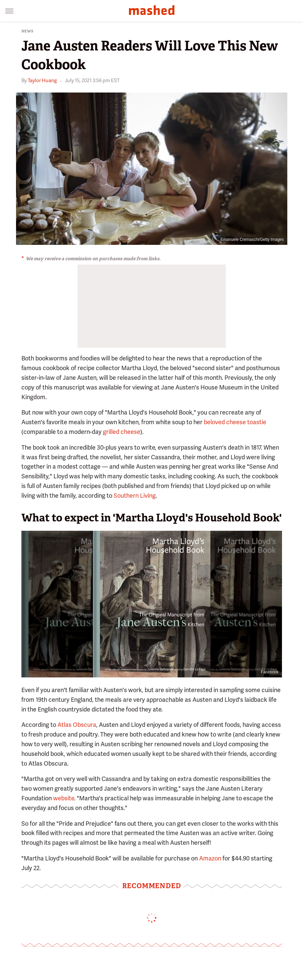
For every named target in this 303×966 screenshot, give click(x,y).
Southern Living (135, 495)
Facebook (270, 672)
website (63, 798)
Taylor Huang (42, 80)
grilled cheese (121, 432)
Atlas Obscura (76, 725)
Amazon (210, 858)
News (27, 31)
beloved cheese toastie (235, 422)
